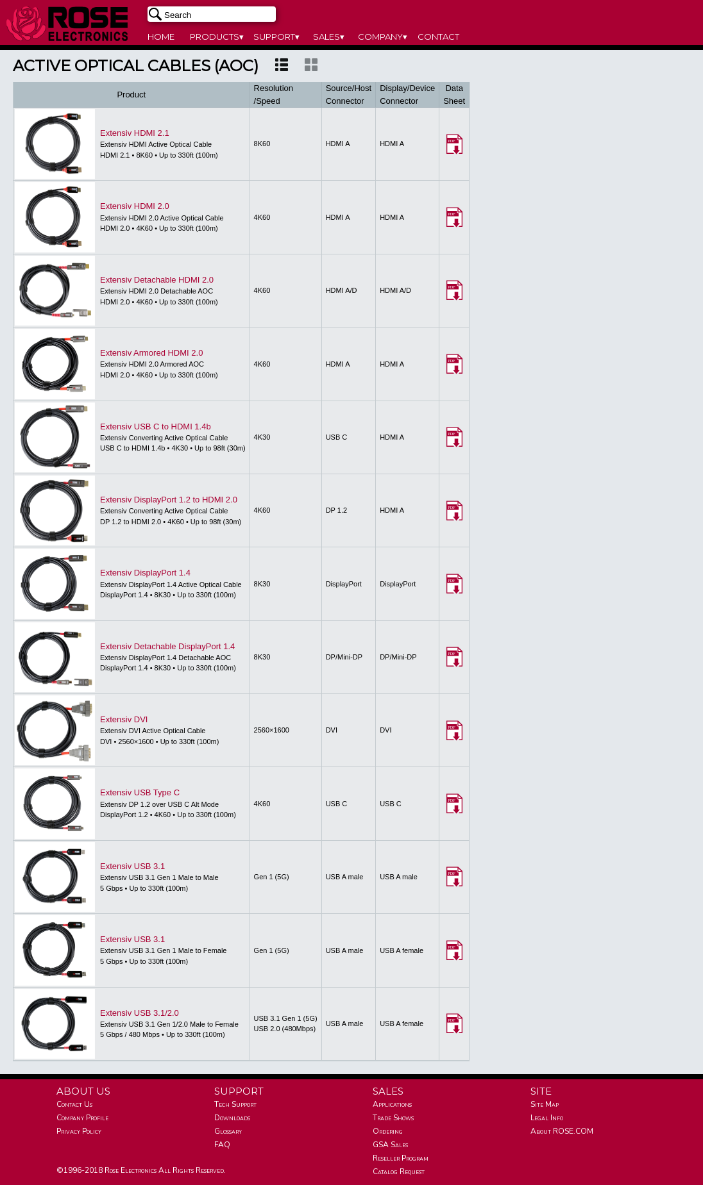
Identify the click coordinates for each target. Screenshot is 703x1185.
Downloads (232, 1118)
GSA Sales (390, 1144)
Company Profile (82, 1118)
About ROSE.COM (561, 1131)
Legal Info (546, 1118)
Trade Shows (393, 1118)
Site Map (544, 1104)
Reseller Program (400, 1158)
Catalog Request (399, 1171)
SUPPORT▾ (276, 36)
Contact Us (74, 1104)
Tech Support (235, 1104)
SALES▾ (328, 36)
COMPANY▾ (382, 36)
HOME (161, 36)
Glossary (228, 1131)
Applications (392, 1104)
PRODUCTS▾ (217, 36)
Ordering (388, 1131)
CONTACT (438, 36)
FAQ (222, 1144)
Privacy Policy (78, 1131)
